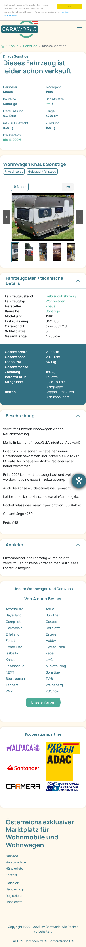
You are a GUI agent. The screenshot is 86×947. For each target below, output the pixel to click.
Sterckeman (15, 678)
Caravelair (14, 628)
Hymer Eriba (55, 647)
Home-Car (14, 647)
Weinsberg (54, 685)
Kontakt (11, 875)
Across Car (14, 609)
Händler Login (15, 889)
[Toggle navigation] (79, 29)
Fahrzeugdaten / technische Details (34, 280)
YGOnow (52, 691)
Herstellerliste (16, 862)
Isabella (12, 653)
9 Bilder (20, 186)
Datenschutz (34, 941)
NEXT (10, 672)
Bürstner (53, 615)
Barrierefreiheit (59, 941)
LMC (49, 659)
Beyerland (14, 615)
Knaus (50, 306)
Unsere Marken (43, 702)
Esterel (51, 634)
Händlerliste (14, 868)
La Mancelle (15, 666)
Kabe (50, 653)
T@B (49, 678)
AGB (16, 941)
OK (69, 6)
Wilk (9, 691)
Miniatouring (56, 666)
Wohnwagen (55, 301)
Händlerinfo (14, 902)
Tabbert (12, 685)
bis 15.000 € (12, 140)
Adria (50, 609)
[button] (6, 217)
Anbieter (14, 545)
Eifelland (12, 634)
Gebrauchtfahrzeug (61, 296)
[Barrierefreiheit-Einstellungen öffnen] (79, 481)
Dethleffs (53, 628)
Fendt (10, 640)
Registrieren (14, 895)
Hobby (51, 640)
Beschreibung (20, 416)
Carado (51, 621)
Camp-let (13, 621)
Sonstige (53, 311)
